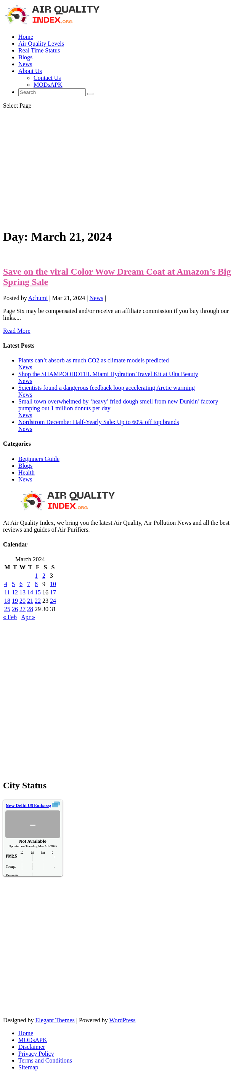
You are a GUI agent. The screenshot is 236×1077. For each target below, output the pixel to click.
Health (26, 472)
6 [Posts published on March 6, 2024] (20, 584)
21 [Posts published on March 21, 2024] (30, 600)
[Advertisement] (118, 168)
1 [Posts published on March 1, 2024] (36, 575)
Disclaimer (31, 1047)
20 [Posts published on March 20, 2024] (22, 600)
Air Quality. (40, 805)
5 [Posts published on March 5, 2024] (13, 584)
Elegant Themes (54, 1020)
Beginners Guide (38, 459)
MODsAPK (48, 84)
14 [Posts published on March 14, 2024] (30, 592)
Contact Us (47, 78)
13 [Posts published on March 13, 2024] (22, 592)
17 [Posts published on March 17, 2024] (53, 592)
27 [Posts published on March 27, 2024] (22, 609)
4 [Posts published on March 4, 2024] (5, 584)
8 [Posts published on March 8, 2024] (36, 584)
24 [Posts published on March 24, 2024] (53, 600)
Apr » (28, 617)
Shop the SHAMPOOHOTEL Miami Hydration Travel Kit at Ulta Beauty (108, 374)
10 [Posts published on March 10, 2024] (53, 584)
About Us (30, 71)
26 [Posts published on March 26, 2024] (15, 609)
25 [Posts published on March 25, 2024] (7, 609)
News (25, 64)
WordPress (122, 1020)
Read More (17, 330)
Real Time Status (39, 50)
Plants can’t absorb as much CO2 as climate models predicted (93, 360)
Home (25, 36)
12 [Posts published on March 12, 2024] (15, 592)
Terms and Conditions (45, 1060)
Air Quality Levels (41, 43)
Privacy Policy (36, 1053)
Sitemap (28, 1067)
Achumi (38, 298)
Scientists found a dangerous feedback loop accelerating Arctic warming (106, 387)
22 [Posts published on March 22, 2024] (38, 600)
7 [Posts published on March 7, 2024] (28, 584)
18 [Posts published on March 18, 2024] (7, 600)
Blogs (25, 57)
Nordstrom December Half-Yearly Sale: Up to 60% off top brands (98, 422)
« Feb (10, 617)
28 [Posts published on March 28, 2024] (30, 609)
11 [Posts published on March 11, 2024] (7, 592)
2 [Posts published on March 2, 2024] (43, 575)
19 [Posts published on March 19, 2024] (15, 600)
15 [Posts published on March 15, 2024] (38, 592)
